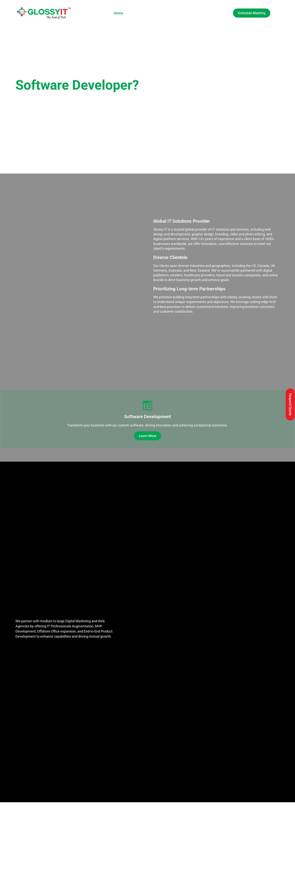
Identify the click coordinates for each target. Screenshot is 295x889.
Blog (202, 13)
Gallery (172, 13)
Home (118, 13)
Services (154, 13)
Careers (189, 13)
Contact (218, 13)
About (134, 13)
